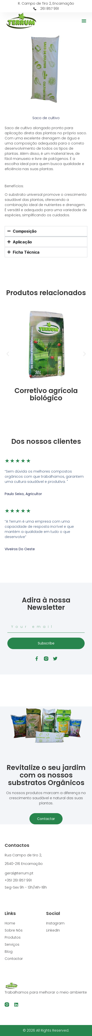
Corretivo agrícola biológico (46, 394)
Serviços (12, 944)
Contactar (46, 818)
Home (10, 923)
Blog (9, 951)
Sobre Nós (14, 930)
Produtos (13, 937)
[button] (84, 20)
